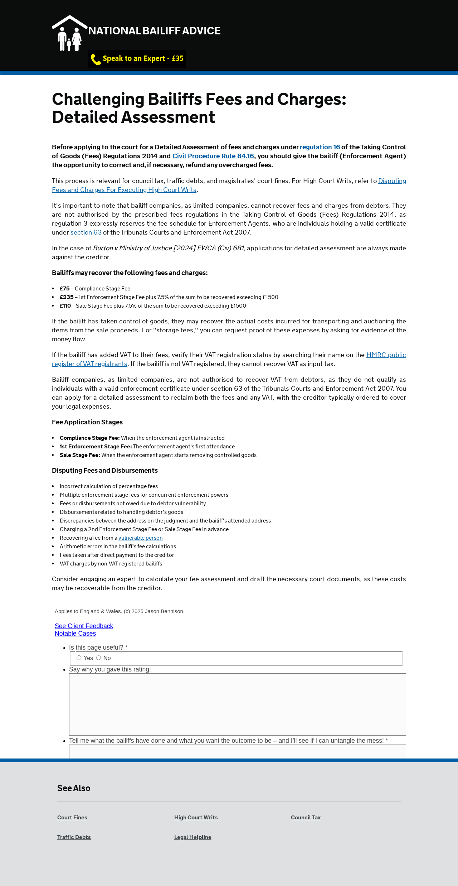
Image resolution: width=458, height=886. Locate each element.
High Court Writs (196, 818)
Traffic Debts (74, 837)
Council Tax (306, 818)
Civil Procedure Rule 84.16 (213, 156)
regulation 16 (320, 147)
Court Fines (72, 818)
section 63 (86, 232)
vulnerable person (140, 538)
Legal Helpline (192, 837)
